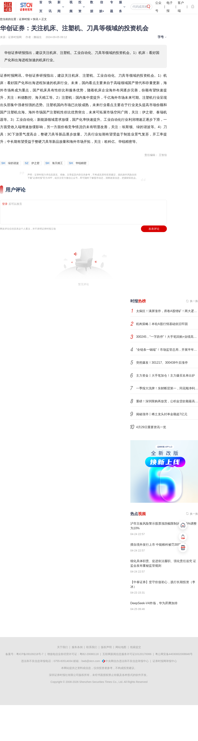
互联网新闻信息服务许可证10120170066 (127, 654)
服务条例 (77, 647)
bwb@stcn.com (90, 661)
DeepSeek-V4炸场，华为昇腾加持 (154, 603)
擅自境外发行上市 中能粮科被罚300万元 (158, 544)
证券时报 (24, 19)
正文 (44, 19)
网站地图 (120, 647)
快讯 (35, 19)
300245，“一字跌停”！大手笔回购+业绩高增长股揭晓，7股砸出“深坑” (167, 336)
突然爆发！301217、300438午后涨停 (162, 362)
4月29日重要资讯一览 (151, 427)
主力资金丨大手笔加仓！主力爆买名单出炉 (165, 375)
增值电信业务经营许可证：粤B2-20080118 (73, 654)
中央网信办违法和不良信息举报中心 (127, 661)
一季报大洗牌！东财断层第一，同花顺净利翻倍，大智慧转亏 (167, 388)
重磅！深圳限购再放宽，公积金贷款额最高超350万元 (167, 401)
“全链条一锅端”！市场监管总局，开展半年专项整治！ (167, 349)
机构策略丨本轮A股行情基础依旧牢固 (162, 324)
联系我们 (91, 647)
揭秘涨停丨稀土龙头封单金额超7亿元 (161, 414)
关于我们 (62, 647)
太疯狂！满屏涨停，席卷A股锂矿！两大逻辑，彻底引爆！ (167, 311)
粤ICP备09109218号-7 (29, 654)
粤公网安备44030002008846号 (174, 654)
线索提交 (135, 647)
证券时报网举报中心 (165, 661)
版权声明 (106, 647)
